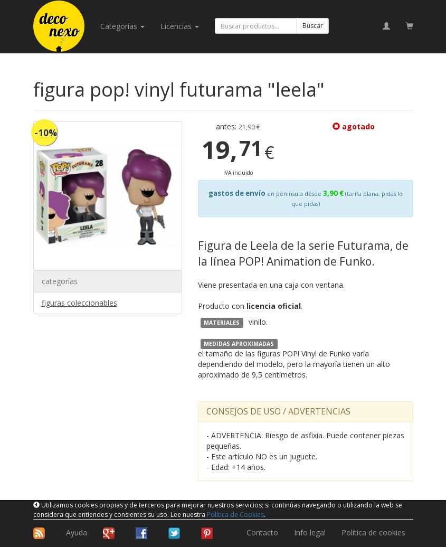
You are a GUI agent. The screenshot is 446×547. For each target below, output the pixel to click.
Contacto (262, 532)
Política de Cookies (235, 514)
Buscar (312, 25)
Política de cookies (373, 532)
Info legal (310, 532)
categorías (122, 26)
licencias (179, 26)
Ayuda (76, 532)
